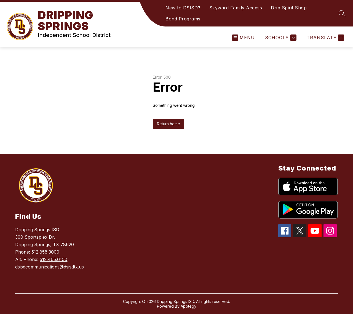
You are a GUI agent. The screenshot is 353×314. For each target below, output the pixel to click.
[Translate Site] (324, 37)
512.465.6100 (53, 259)
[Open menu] (243, 37)
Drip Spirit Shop (289, 7)
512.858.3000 (45, 252)
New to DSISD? (182, 7)
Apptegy (188, 306)
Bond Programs (182, 19)
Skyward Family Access (235, 7)
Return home (168, 123)
